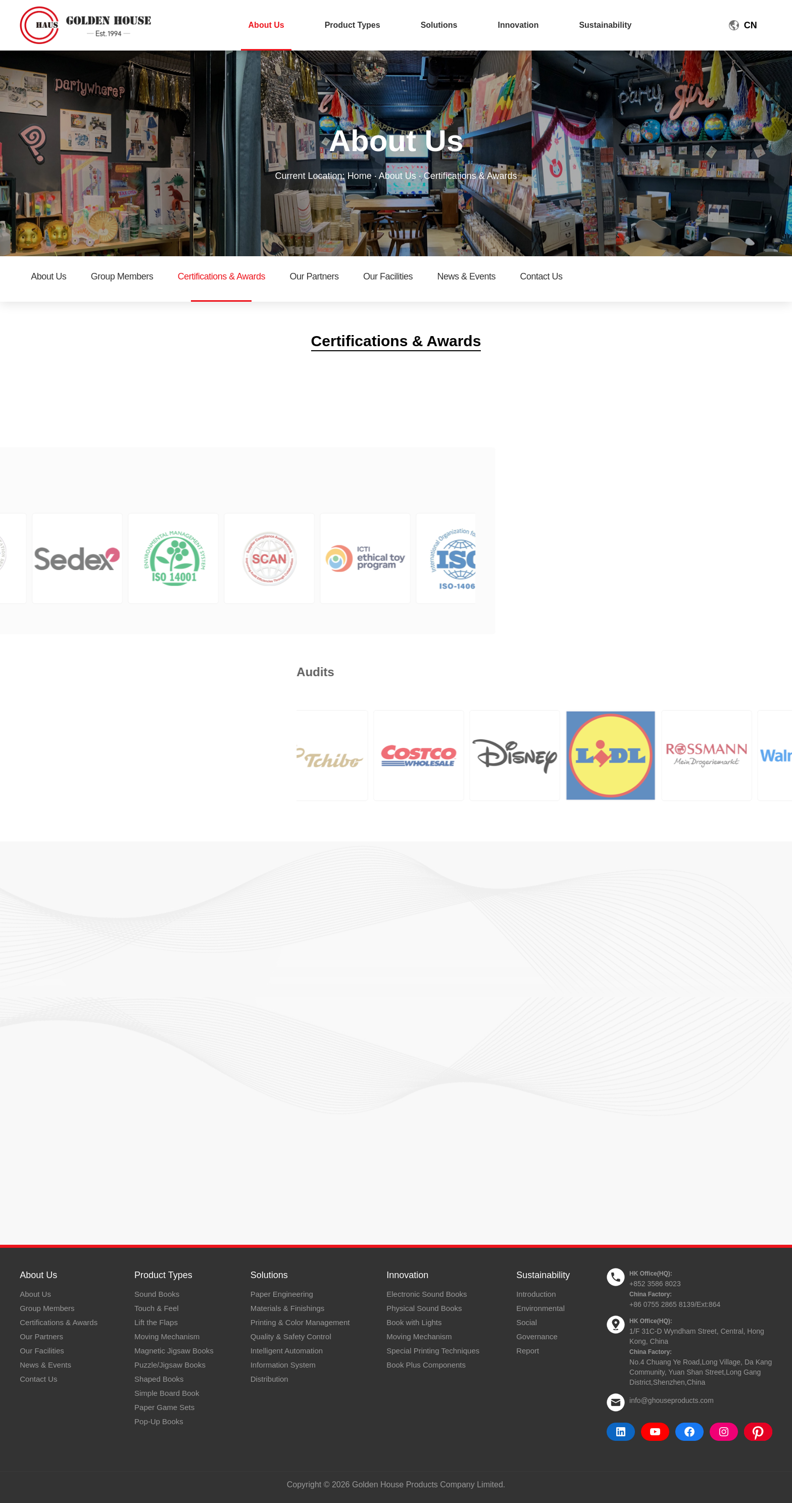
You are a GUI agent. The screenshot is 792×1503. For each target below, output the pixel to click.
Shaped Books (159, 1379)
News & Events (466, 276)
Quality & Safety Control (291, 1336)
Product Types (352, 25)
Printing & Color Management (300, 1322)
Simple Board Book (166, 1393)
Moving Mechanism (167, 1336)
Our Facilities (388, 276)
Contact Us (541, 276)
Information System (283, 1364)
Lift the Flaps (156, 1322)
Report (527, 1350)
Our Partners (313, 276)
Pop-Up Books (158, 1421)
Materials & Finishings (288, 1308)
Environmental (540, 1308)
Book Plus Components (426, 1364)
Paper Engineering (282, 1294)
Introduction (536, 1294)
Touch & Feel (156, 1308)
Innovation (518, 25)
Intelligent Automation (287, 1350)
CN (750, 25)
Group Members (122, 276)
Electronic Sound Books (426, 1294)
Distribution (269, 1379)
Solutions (439, 25)
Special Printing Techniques (432, 1350)
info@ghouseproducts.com (671, 1400)
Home (360, 176)
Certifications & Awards (221, 276)
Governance (537, 1336)
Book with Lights (413, 1322)
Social (526, 1322)
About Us (266, 25)
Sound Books (156, 1294)
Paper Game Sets (164, 1407)
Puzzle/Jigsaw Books (170, 1364)
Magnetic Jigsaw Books (174, 1350)
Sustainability (605, 25)
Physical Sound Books (424, 1308)
